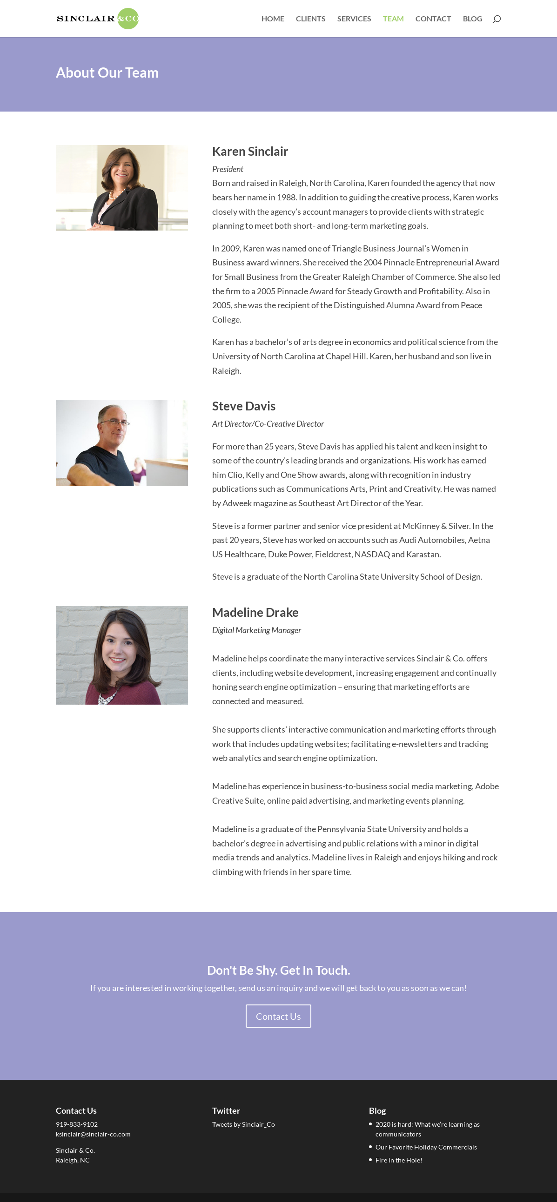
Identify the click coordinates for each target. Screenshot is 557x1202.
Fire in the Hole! (399, 1160)
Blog (473, 19)
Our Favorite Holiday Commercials (426, 1147)
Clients (311, 19)
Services (354, 19)
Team (393, 19)
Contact (433, 19)
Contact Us (278, 1016)
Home (273, 19)
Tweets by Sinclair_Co (243, 1124)
